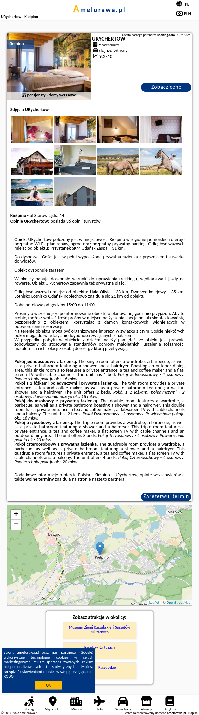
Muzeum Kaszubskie (99, 667)
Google (86, 652)
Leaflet (154, 602)
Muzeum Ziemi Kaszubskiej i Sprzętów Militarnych (99, 629)
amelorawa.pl (99, 10)
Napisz (192, 713)
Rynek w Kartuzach (99, 647)
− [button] (16, 525)
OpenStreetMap (179, 602)
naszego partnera (108, 479)
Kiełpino (16, 44)
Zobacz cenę (166, 87)
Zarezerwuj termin (166, 496)
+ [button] (16, 515)
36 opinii (74, 221)
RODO (9, 676)
